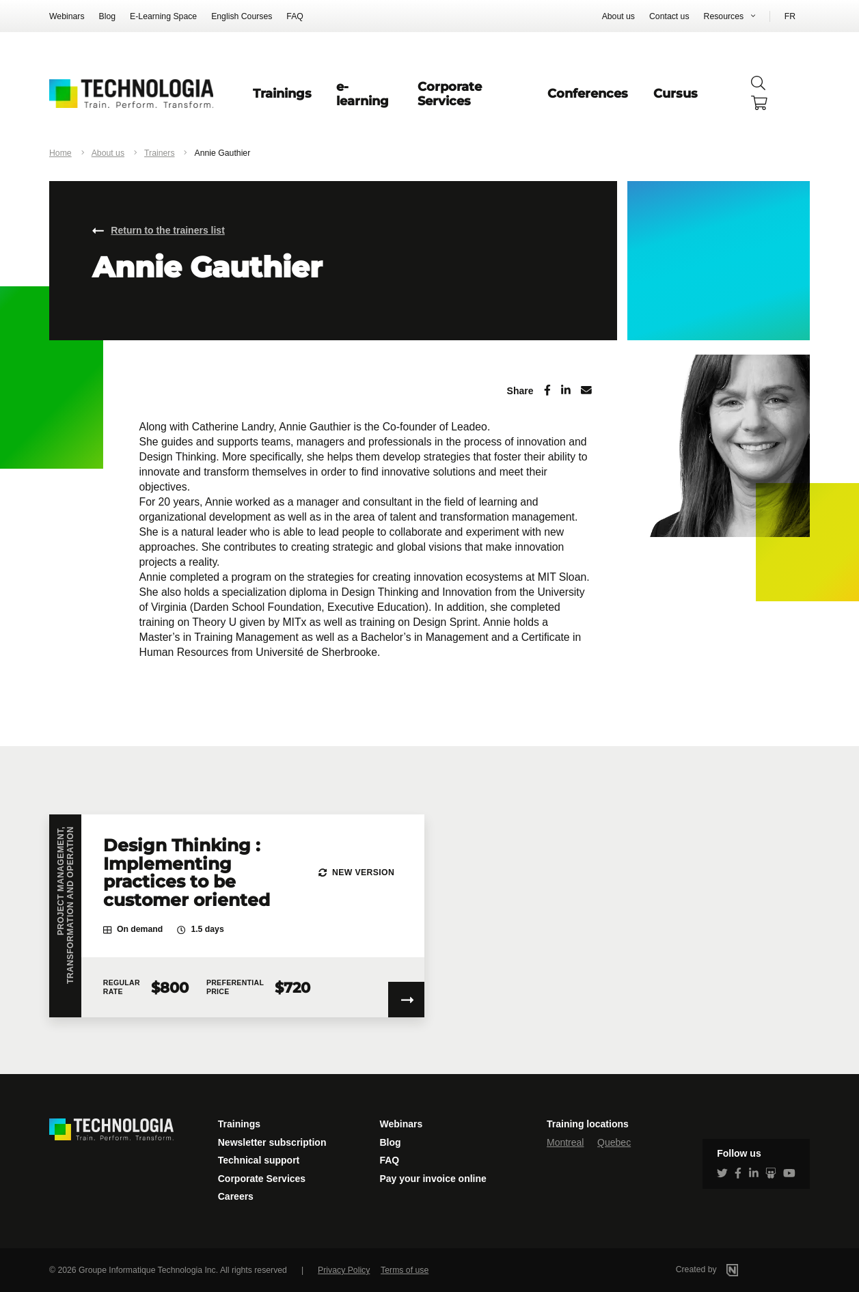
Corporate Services (450, 93)
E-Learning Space (163, 16)
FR (790, 16)
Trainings (282, 93)
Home (60, 153)
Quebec (614, 1142)
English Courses (241, 16)
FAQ (294, 16)
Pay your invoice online (432, 1178)
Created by (725, 1269)
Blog (107, 16)
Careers (236, 1196)
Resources (724, 16)
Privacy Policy (344, 1270)
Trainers (159, 153)
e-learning (362, 93)
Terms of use (404, 1270)
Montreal (565, 1142)
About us (618, 16)
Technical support (259, 1160)
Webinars (67, 16)
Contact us (669, 16)
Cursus (675, 93)
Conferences (587, 93)
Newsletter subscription (272, 1142)
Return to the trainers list (167, 230)
